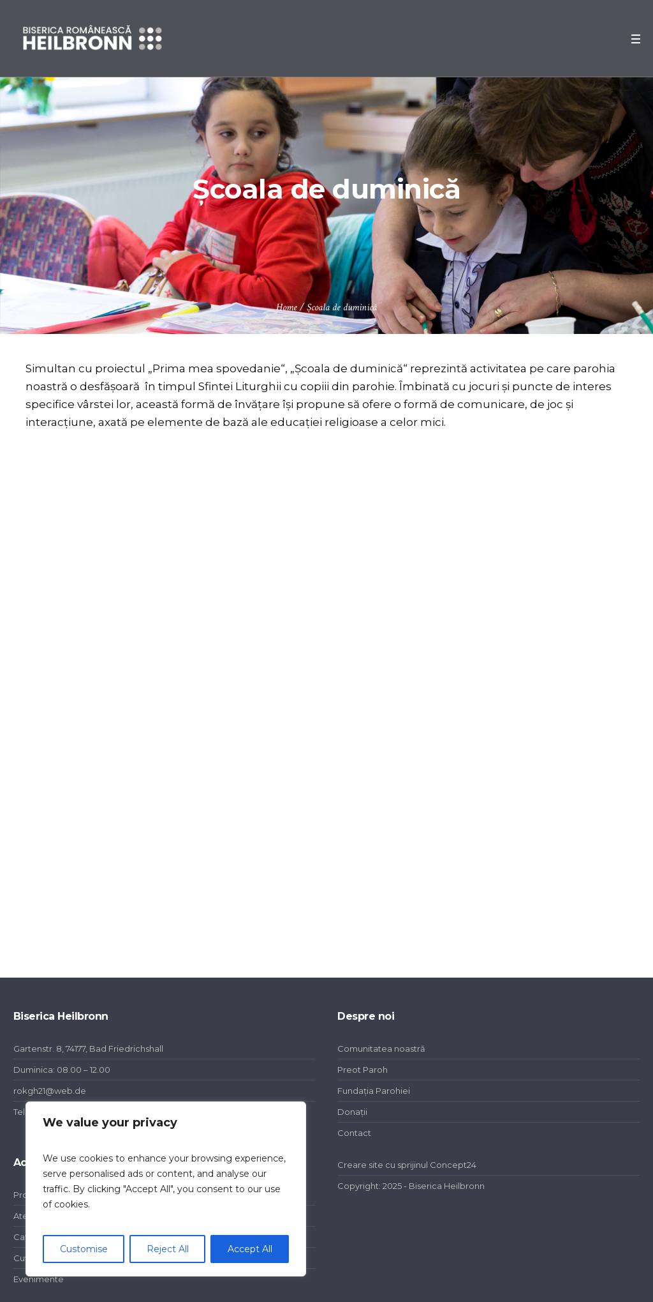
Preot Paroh (362, 1069)
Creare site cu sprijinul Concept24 (406, 1165)
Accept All (250, 1249)
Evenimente (38, 1279)
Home (286, 307)
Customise (84, 1249)
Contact (354, 1133)
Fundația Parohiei (373, 1091)
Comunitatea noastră (381, 1048)
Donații (352, 1112)
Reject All (168, 1249)
